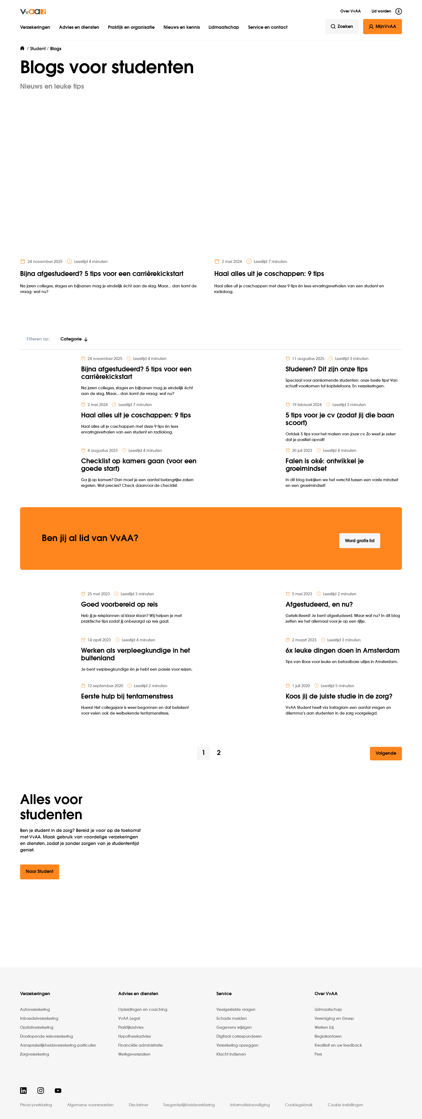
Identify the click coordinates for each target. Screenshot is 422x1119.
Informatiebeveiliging (250, 1105)
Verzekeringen (35, 27)
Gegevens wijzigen (234, 1028)
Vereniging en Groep (334, 1019)
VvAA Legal (129, 1019)
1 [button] (203, 753)
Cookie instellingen (345, 1105)
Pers (318, 1054)
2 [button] (218, 753)
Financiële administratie (140, 1045)
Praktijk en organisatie (131, 27)
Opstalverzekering (36, 1028)
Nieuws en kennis (182, 27)
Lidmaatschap (224, 27)
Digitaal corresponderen (239, 1036)
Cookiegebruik (299, 1105)
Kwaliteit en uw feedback (338, 1045)
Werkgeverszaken (134, 1054)
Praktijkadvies (130, 1028)
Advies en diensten (79, 27)
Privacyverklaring (36, 1105)
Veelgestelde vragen (235, 1010)
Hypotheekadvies (134, 1036)
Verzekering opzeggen (237, 1045)
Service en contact (267, 27)
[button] (386, 753)
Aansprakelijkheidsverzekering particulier (58, 1045)
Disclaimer (138, 1105)
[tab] (74, 342)
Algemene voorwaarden (90, 1105)
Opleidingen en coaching (142, 1010)
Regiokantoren (328, 1036)
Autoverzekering (35, 1010)
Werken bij (324, 1028)
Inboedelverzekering (39, 1019)
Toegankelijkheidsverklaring (189, 1105)
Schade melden (231, 1019)
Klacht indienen (231, 1054)
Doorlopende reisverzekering (46, 1036)
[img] (33, 11)
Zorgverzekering (34, 1054)
